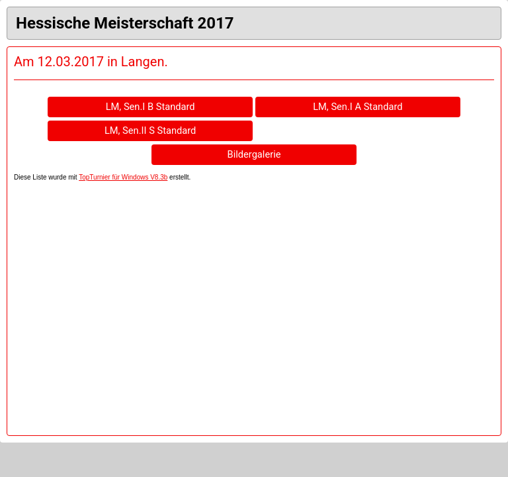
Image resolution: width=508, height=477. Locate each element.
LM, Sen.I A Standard (357, 107)
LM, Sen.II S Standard (150, 130)
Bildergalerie (254, 154)
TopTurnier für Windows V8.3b (123, 177)
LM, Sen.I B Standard (150, 107)
